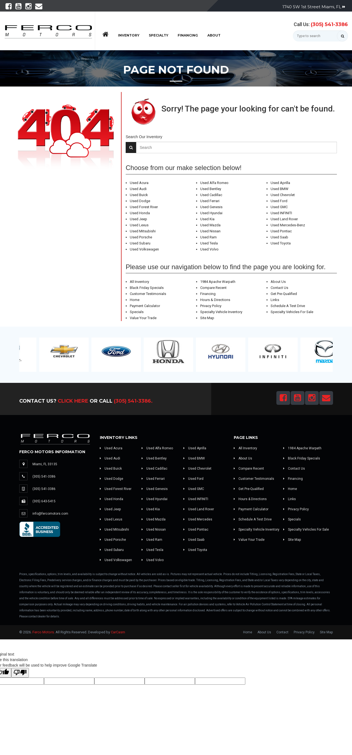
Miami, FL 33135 (44, 464)
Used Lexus (139, 225)
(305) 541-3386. (133, 401)
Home (134, 300)
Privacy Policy (210, 306)
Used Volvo (209, 249)
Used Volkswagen (144, 249)
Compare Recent (213, 288)
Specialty (158, 35)
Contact (282, 632)
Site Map (207, 318)
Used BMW (279, 189)
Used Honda (140, 213)
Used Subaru (140, 243)
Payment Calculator (145, 306)
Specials (137, 312)
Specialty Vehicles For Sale (292, 312)
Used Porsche (141, 237)
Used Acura (139, 183)
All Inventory (139, 282)
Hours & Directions (215, 300)
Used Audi (138, 189)
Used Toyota (281, 243)
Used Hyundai (211, 213)
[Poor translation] (20, 673)
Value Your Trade (143, 318)
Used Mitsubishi (143, 231)
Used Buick (139, 195)
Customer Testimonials (148, 294)
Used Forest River (144, 207)
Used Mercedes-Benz (288, 225)
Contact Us (279, 288)
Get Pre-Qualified (284, 294)
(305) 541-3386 (329, 24)
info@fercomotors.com (50, 514)
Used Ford (279, 201)
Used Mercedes (197, 519)
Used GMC (279, 207)
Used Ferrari (209, 201)
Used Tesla (209, 243)
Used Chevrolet (283, 195)
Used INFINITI (281, 213)
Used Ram (208, 237)
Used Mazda (210, 225)
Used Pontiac (281, 231)
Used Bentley (210, 189)
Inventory (128, 35)
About (214, 35)
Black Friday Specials (147, 288)
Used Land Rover (284, 219)
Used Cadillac (211, 195)
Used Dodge (140, 201)
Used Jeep (138, 219)
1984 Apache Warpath (217, 282)
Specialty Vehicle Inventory (221, 312)
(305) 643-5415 (44, 501)
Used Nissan (210, 231)
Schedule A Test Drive (288, 306)
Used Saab (279, 237)
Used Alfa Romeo (214, 183)
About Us (278, 282)
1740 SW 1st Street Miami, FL (313, 6)
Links (275, 300)
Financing (188, 35)
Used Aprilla (280, 183)
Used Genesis (211, 207)
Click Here (73, 401)
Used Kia (207, 219)
